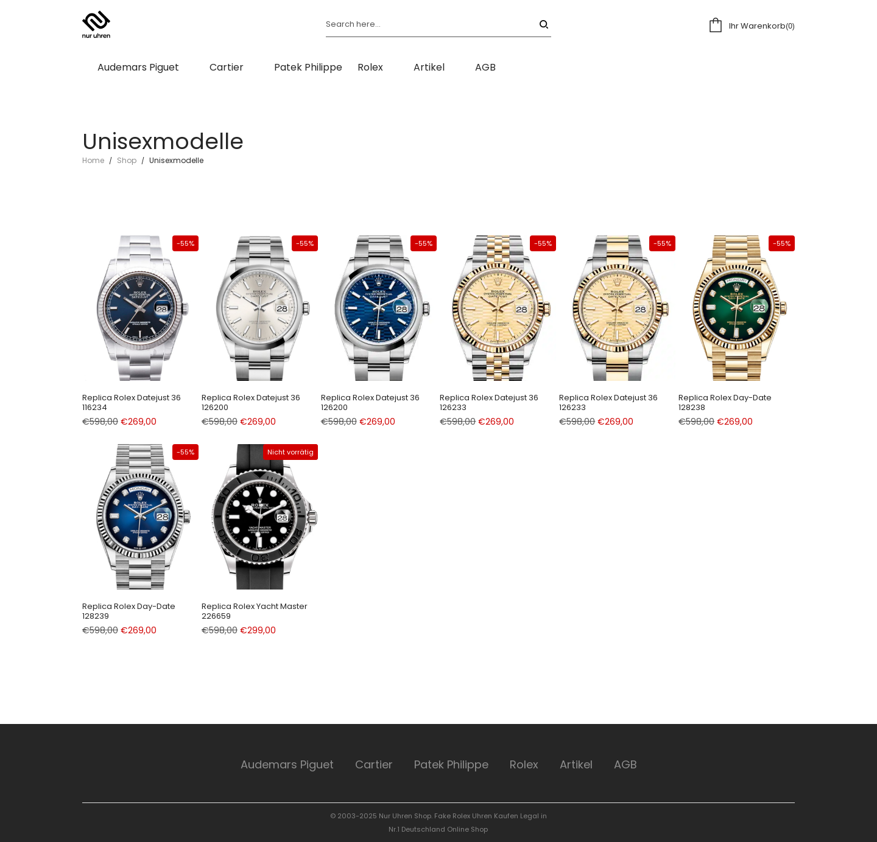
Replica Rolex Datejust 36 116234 (131, 402)
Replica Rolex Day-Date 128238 (725, 402)
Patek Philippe (451, 764)
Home (93, 160)
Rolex (524, 764)
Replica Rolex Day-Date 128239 (128, 611)
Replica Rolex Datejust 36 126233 (489, 402)
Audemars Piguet (287, 764)
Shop (126, 160)
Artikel (576, 764)
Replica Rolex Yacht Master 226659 (255, 611)
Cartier (374, 764)
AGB (625, 764)
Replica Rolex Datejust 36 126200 (251, 402)
